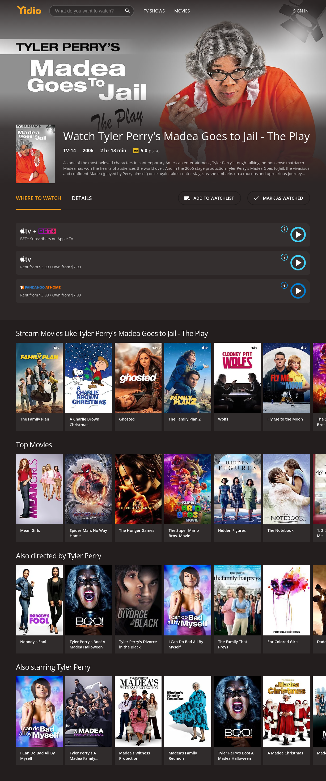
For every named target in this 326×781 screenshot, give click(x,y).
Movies (182, 11)
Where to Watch (38, 198)
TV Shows (154, 11)
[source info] (283, 229)
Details (82, 198)
